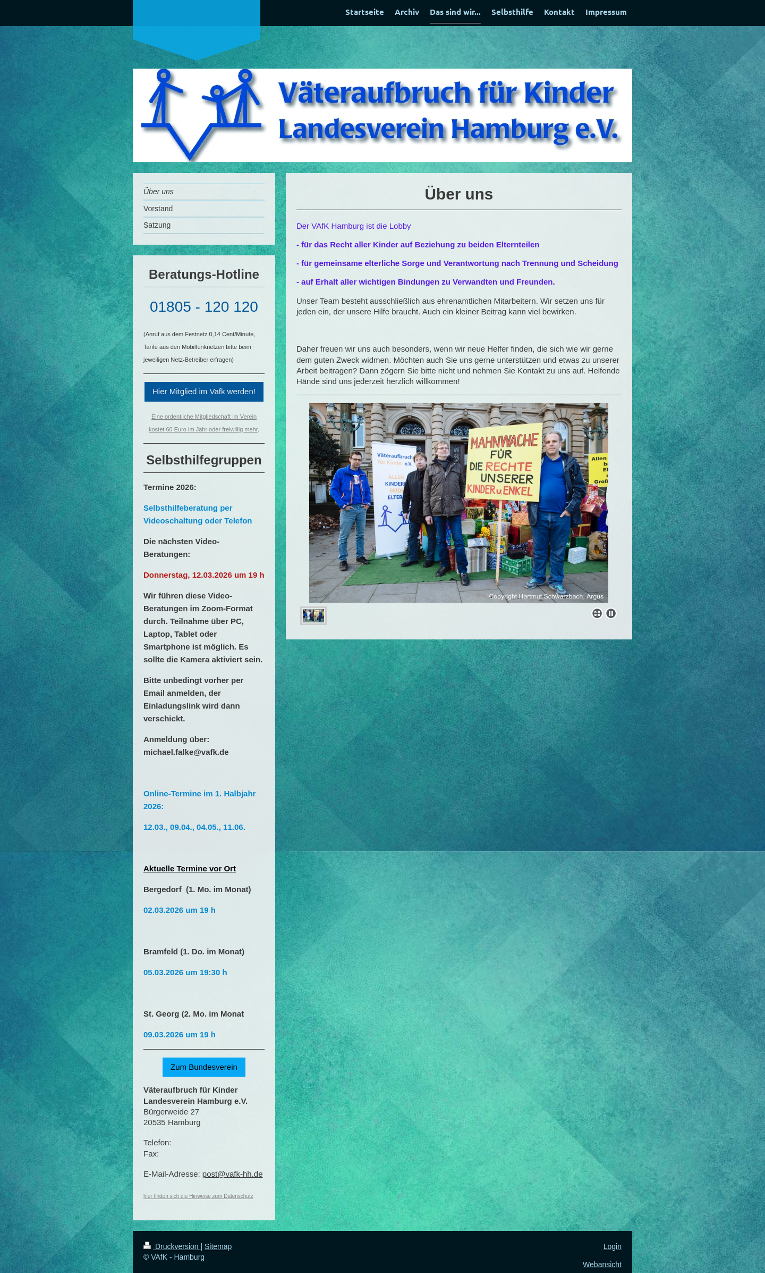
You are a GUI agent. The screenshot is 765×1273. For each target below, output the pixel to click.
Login (613, 1246)
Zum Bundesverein (204, 1066)
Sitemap (218, 1246)
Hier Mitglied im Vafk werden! (204, 391)
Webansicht (602, 1264)
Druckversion (171, 1246)
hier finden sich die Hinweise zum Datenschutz (198, 1196)
